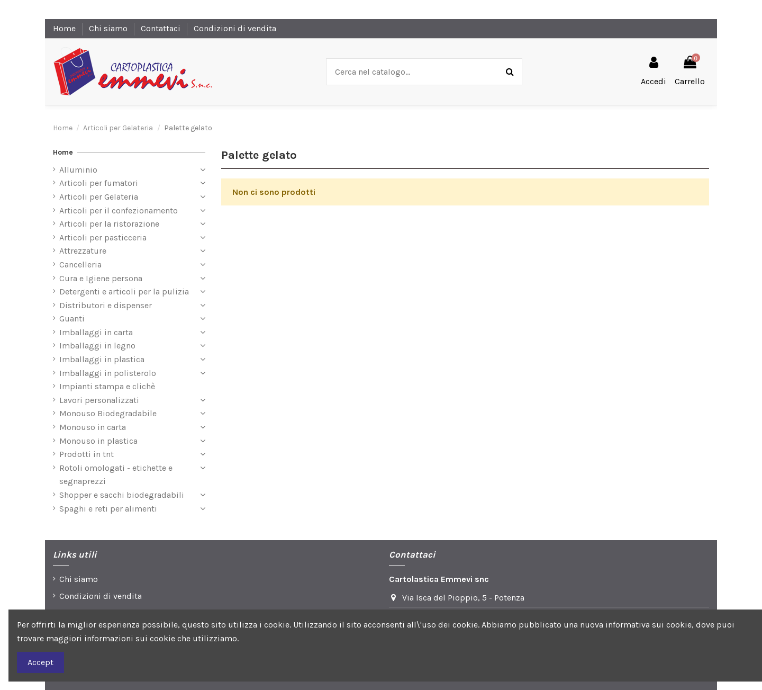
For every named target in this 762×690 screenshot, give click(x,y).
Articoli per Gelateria (98, 197)
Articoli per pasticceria (103, 237)
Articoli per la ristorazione (109, 224)
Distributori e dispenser (105, 305)
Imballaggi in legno (97, 345)
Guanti (72, 318)
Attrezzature (82, 251)
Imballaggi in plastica (101, 359)
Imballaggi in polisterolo (107, 373)
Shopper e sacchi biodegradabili (121, 495)
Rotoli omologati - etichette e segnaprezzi (116, 475)
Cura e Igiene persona (100, 278)
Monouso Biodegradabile (108, 413)
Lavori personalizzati (99, 400)
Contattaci (162, 28)
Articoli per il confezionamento (118, 210)
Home (65, 28)
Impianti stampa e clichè (107, 386)
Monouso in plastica (98, 441)
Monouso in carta (92, 427)
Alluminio (78, 170)
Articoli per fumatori (98, 183)
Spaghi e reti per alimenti (108, 509)
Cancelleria (80, 264)
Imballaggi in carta (96, 332)
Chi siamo (109, 28)
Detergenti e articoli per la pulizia (124, 291)
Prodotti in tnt (86, 454)
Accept (40, 662)
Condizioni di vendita (235, 28)
